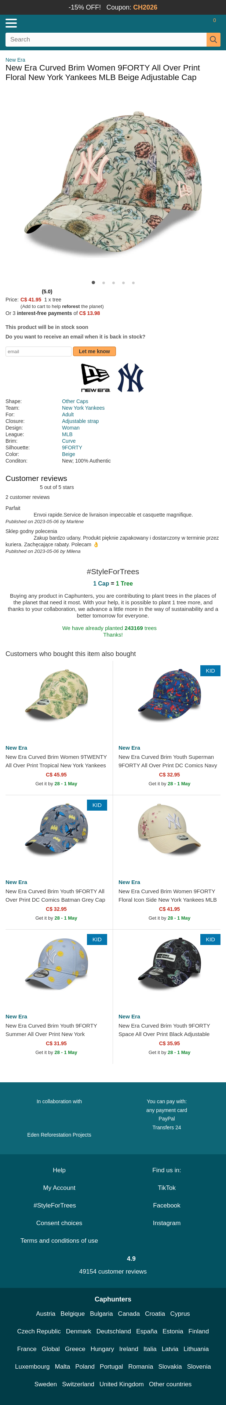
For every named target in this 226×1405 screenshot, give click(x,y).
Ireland (128, 1349)
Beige (68, 454)
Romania (140, 1366)
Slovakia (170, 1366)
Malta (62, 1366)
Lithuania (196, 1349)
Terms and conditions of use (59, 1240)
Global (51, 1349)
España (146, 1331)
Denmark (78, 1331)
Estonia (173, 1331)
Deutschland (113, 1331)
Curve (69, 441)
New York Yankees (83, 408)
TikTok (167, 1187)
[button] (93, 282)
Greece (75, 1349)
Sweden (45, 1384)
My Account (59, 1187)
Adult (68, 414)
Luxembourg (32, 1366)
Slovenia (199, 1366)
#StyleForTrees (59, 1205)
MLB (67, 434)
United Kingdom (121, 1384)
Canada (129, 1313)
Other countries (170, 1384)
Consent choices (59, 1223)
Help (59, 1170)
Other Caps (75, 401)
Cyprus (180, 1313)
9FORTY (72, 447)
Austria (45, 1313)
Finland (199, 1331)
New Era (15, 60)
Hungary (102, 1349)
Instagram (167, 1223)
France (27, 1349)
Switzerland (78, 1384)
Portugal (111, 1366)
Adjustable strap (80, 421)
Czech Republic (39, 1331)
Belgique (73, 1313)
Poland (85, 1366)
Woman (71, 428)
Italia (150, 1349)
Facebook (167, 1205)
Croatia (155, 1313)
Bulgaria (101, 1313)
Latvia (170, 1349)
